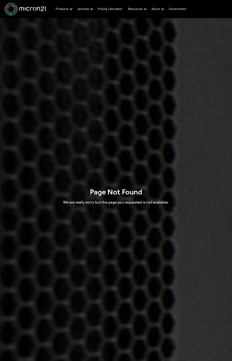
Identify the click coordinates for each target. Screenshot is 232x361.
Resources (137, 9)
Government (177, 9)
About (157, 9)
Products (64, 9)
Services (85, 9)
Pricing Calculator (110, 9)
